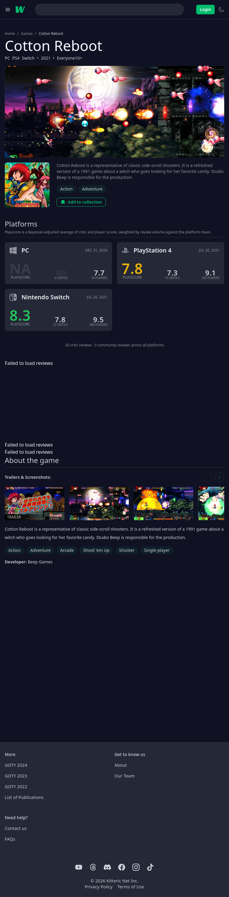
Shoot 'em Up (96, 550)
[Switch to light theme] (221, 10)
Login (205, 9)
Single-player (156, 550)
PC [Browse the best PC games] (7, 58)
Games (27, 33)
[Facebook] (121, 867)
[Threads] (93, 867)
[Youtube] (78, 867)
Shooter (126, 550)
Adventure (92, 189)
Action (66, 189)
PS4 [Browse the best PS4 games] (15, 58)
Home (10, 33)
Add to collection (81, 202)
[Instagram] (136, 867)
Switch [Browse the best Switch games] (28, 58)
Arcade (67, 550)
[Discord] (107, 867)
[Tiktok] (150, 867)
